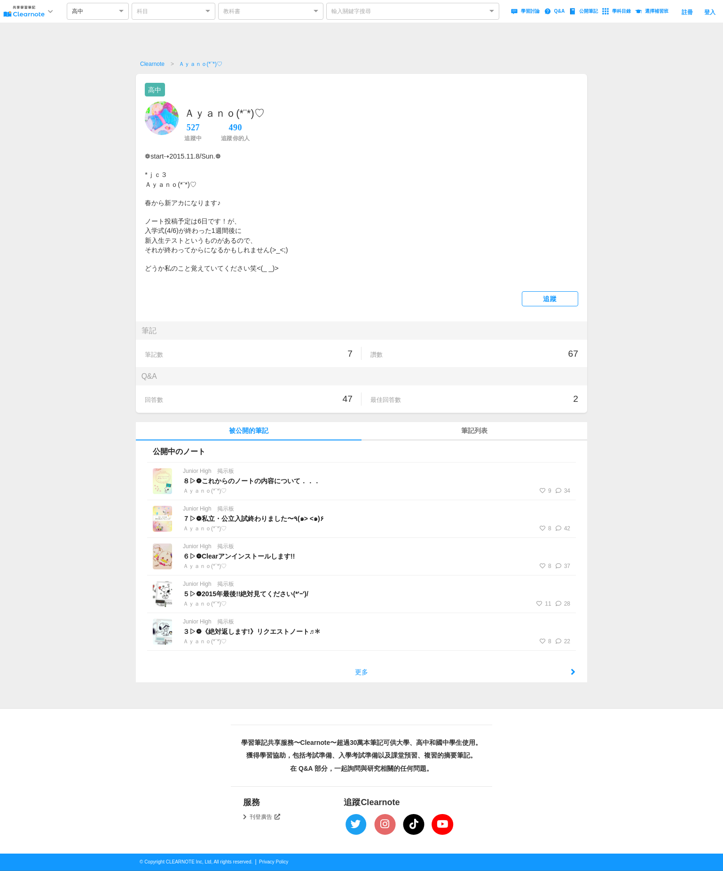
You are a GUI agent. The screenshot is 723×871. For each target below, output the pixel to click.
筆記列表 (474, 430)
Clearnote (152, 64)
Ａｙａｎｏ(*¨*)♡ (200, 64)
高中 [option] (77, 11)
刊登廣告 (265, 817)
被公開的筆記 (248, 430)
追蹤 (550, 299)
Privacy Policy (273, 861)
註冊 (687, 12)
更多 (465, 672)
